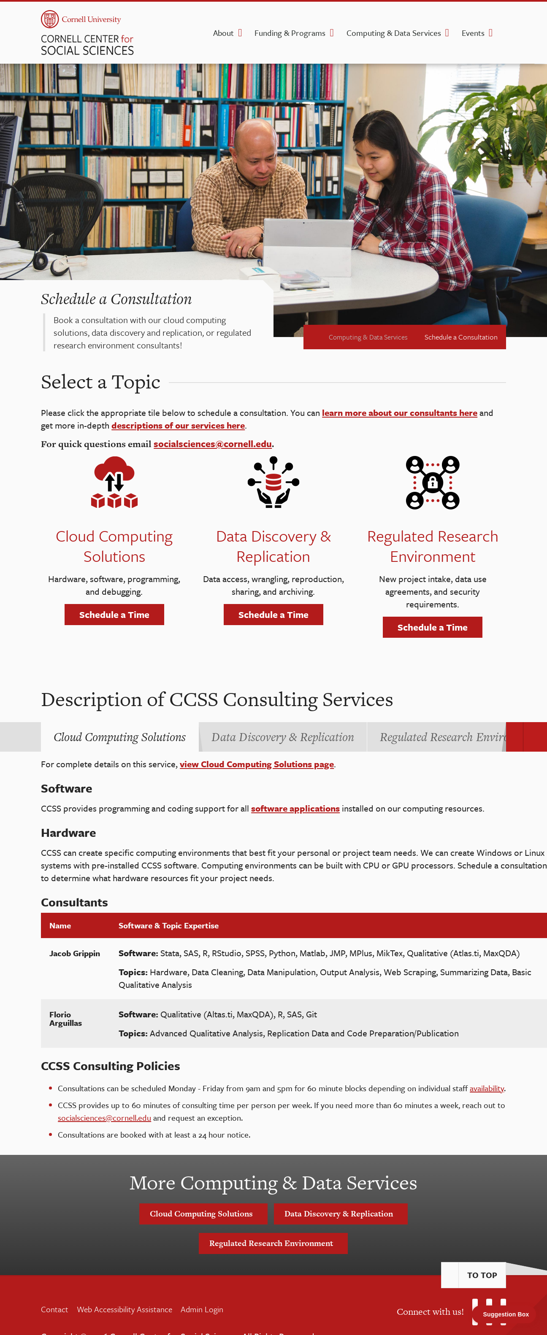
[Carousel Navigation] (514, 737)
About (223, 32)
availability (487, 1088)
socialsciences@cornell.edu (104, 1117)
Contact (54, 1309)
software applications (295, 808)
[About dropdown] (240, 33)
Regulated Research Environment (273, 1243)
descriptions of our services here (178, 425)
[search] (503, 35)
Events (473, 32)
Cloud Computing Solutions (203, 1213)
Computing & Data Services (394, 32)
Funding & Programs (290, 32)
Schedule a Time (114, 614)
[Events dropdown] (491, 33)
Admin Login (202, 1309)
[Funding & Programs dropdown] (331, 33)
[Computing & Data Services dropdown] (447, 33)
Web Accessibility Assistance (124, 1309)
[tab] (119, 737)
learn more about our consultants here (399, 412)
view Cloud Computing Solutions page (257, 764)
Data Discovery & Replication (340, 1213)
